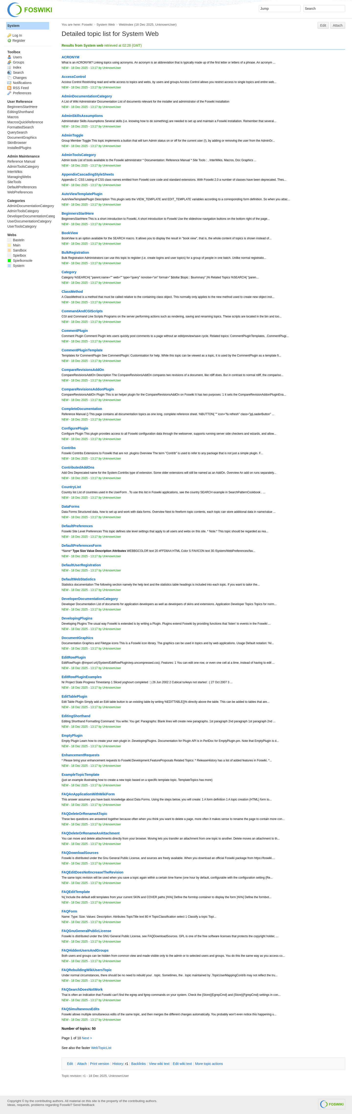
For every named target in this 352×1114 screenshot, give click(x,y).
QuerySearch (17, 132)
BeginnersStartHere (22, 107)
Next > (87, 1038)
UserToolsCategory (21, 226)
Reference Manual (21, 161)
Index (14, 67)
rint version (99, 1064)
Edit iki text (182, 1064)
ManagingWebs (19, 177)
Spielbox (16, 255)
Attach (338, 25)
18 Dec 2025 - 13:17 (84, 68)
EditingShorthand (20, 112)
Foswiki (87, 24)
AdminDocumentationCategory (30, 206)
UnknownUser (165, 24)
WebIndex (126, 24)
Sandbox (16, 250)
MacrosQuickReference (25, 122)
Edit (323, 25)
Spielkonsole (19, 261)
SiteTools (14, 182)
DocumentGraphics (22, 137)
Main (13, 245)
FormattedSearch (20, 127)
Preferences (19, 93)
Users (14, 57)
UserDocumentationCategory (29, 221)
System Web (106, 24)
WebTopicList (101, 1048)
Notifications (19, 83)
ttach (82, 1064)
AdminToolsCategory (23, 166)
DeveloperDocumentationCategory (33, 216)
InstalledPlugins (19, 148)
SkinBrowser (17, 143)
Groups (15, 62)
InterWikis (14, 172)
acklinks (138, 1064)
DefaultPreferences (22, 187)
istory (117, 1064)
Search (15, 72)
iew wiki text (159, 1064)
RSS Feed (18, 88)
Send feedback (84, 1105)
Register (18, 40)
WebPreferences (20, 192)
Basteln (15, 240)
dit (70, 1064)
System (13, 26)
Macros (13, 117)
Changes (17, 78)
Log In (17, 35)
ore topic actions (209, 1064)
